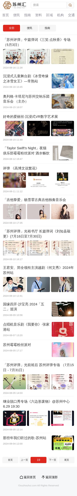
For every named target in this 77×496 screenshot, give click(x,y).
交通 (71, 15)
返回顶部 (52, 477)
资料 (38, 15)
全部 (11, 28)
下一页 (52, 459)
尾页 (66, 459)
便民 (16, 15)
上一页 (24, 459)
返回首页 (30, 477)
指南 (27, 15)
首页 (5, 15)
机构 (60, 15)
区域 (49, 15)
